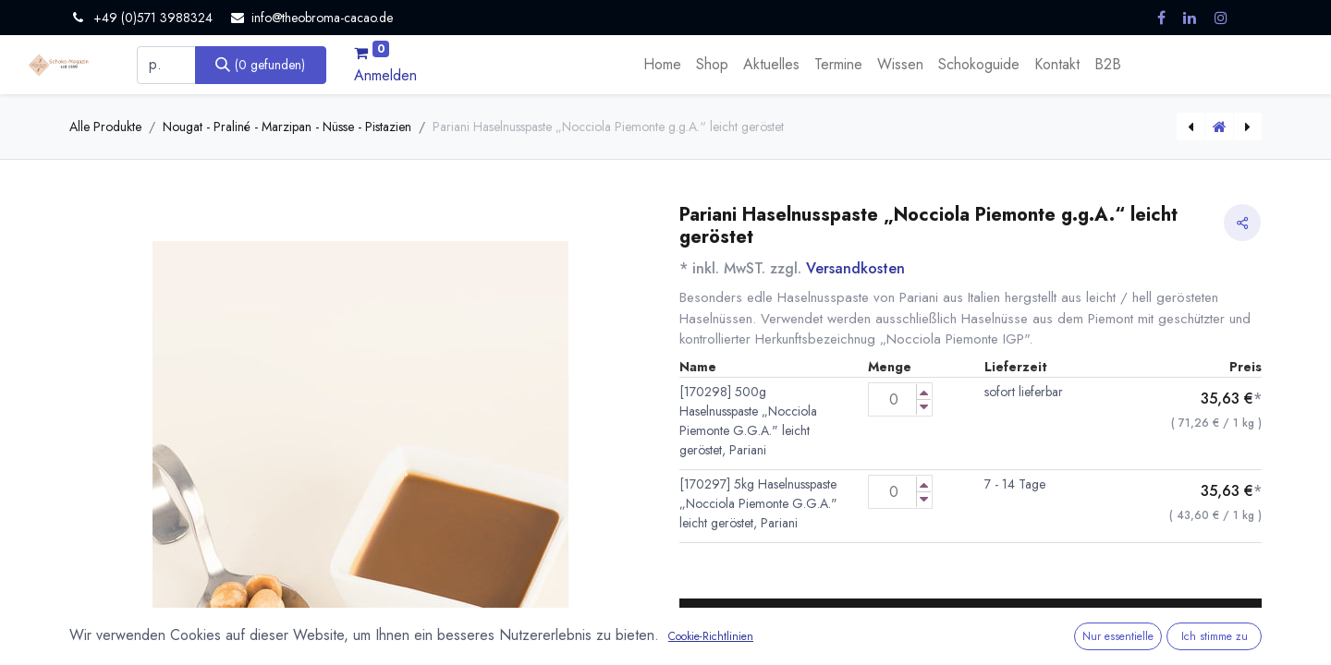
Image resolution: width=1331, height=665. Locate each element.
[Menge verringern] (924, 407)
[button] (970, 621)
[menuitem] (662, 64)
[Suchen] (260, 64)
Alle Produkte (105, 126)
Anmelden (385, 75)
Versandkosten (855, 268)
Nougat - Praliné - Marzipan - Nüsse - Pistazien (287, 126)
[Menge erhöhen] (924, 392)
